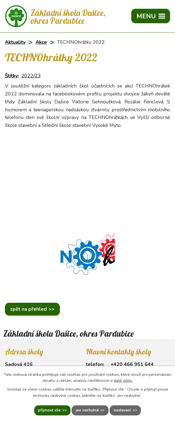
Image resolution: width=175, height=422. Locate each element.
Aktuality (15, 42)
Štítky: (12, 75)
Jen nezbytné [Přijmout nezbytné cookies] (87, 410)
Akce (41, 42)
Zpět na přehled (28, 309)
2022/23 (31, 75)
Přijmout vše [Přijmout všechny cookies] (48, 410)
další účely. (123, 380)
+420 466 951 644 (132, 364)
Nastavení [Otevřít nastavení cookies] (123, 410)
